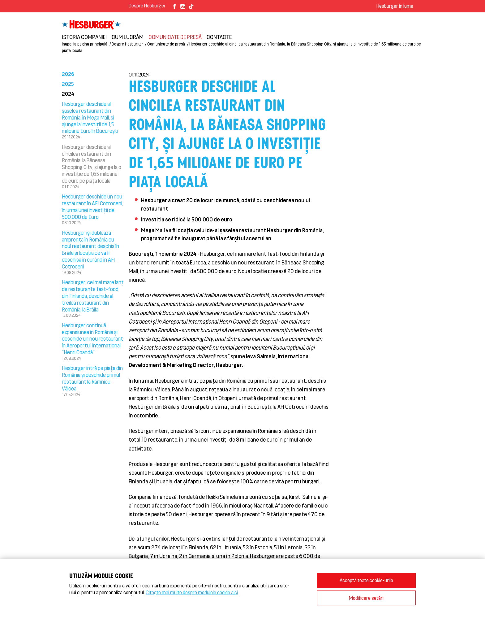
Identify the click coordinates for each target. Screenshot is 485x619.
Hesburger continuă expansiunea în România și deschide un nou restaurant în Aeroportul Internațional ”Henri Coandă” (92, 338)
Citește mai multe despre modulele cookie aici (192, 592)
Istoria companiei (84, 36)
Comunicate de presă (175, 36)
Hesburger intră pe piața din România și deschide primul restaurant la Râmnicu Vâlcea (92, 378)
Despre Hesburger (147, 5)
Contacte (219, 36)
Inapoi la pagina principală (84, 43)
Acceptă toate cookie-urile (366, 580)
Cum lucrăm (128, 36)
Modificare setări (366, 598)
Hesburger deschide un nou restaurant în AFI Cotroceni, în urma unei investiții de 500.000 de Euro (92, 206)
